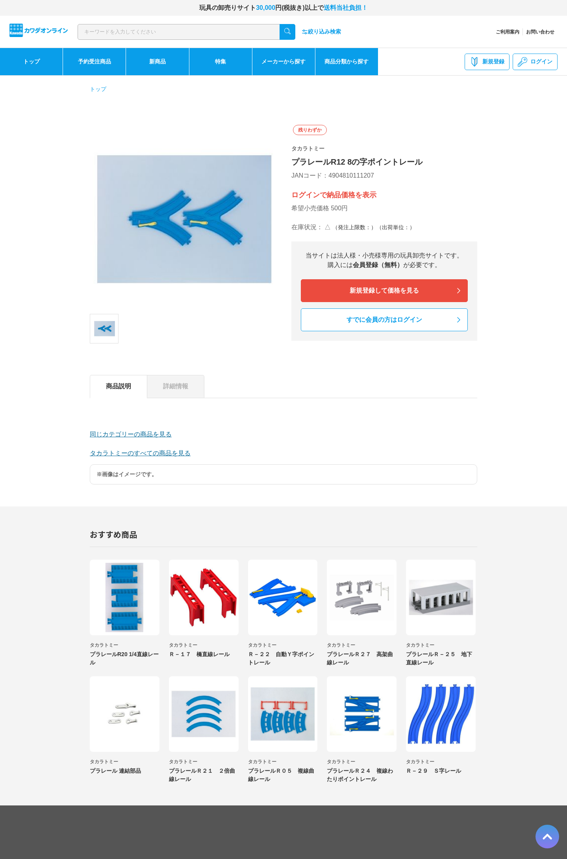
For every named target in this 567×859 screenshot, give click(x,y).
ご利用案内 (507, 32)
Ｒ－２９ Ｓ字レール (433, 771)
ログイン (535, 62)
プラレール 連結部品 (115, 771)
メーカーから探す (283, 61)
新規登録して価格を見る (384, 290)
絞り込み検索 (321, 31)
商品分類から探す (346, 61)
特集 (220, 61)
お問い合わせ (540, 32)
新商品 (157, 61)
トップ (31, 61)
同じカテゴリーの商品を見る (131, 434)
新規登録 (487, 62)
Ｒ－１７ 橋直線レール (199, 654)
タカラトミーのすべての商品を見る (140, 453)
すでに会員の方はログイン (384, 319)
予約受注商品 (94, 61)
